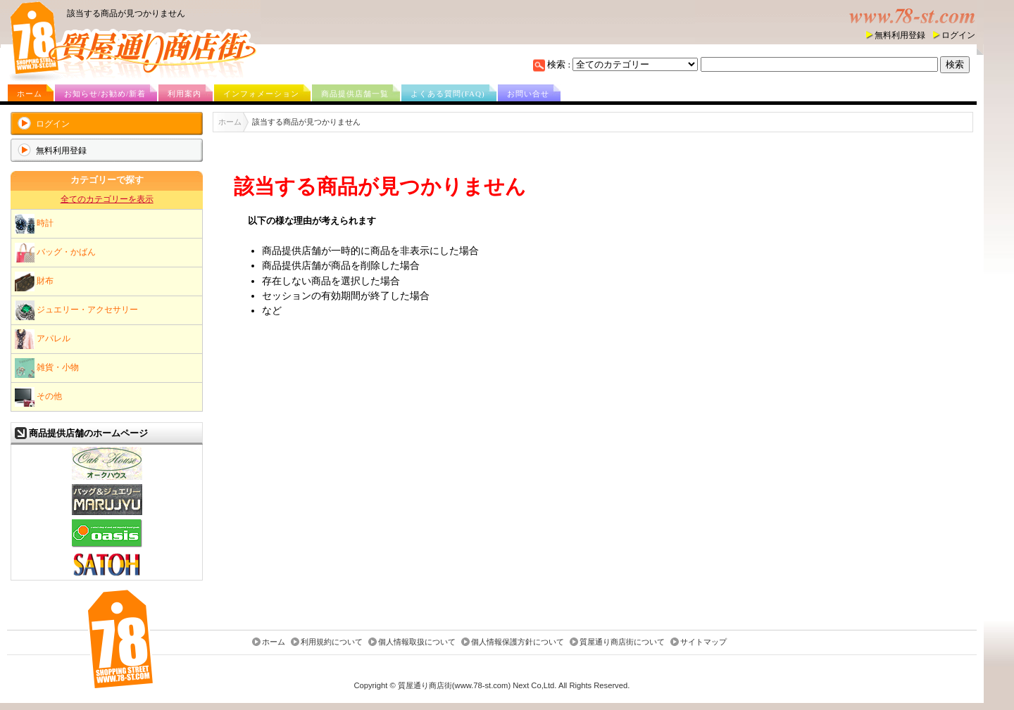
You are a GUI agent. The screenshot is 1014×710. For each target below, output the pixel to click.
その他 (38, 397)
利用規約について (332, 642)
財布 (34, 281)
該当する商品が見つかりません (126, 13)
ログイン (958, 35)
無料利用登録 (900, 35)
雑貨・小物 (47, 368)
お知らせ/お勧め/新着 (105, 93)
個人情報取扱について (417, 642)
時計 (34, 224)
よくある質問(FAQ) (448, 93)
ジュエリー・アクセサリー (76, 310)
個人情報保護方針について (517, 642)
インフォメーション (261, 93)
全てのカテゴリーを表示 (107, 199)
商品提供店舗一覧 (355, 93)
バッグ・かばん (55, 252)
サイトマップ (703, 642)
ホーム (29, 93)
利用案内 (184, 93)
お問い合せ (528, 93)
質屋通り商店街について (622, 642)
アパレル (42, 339)
